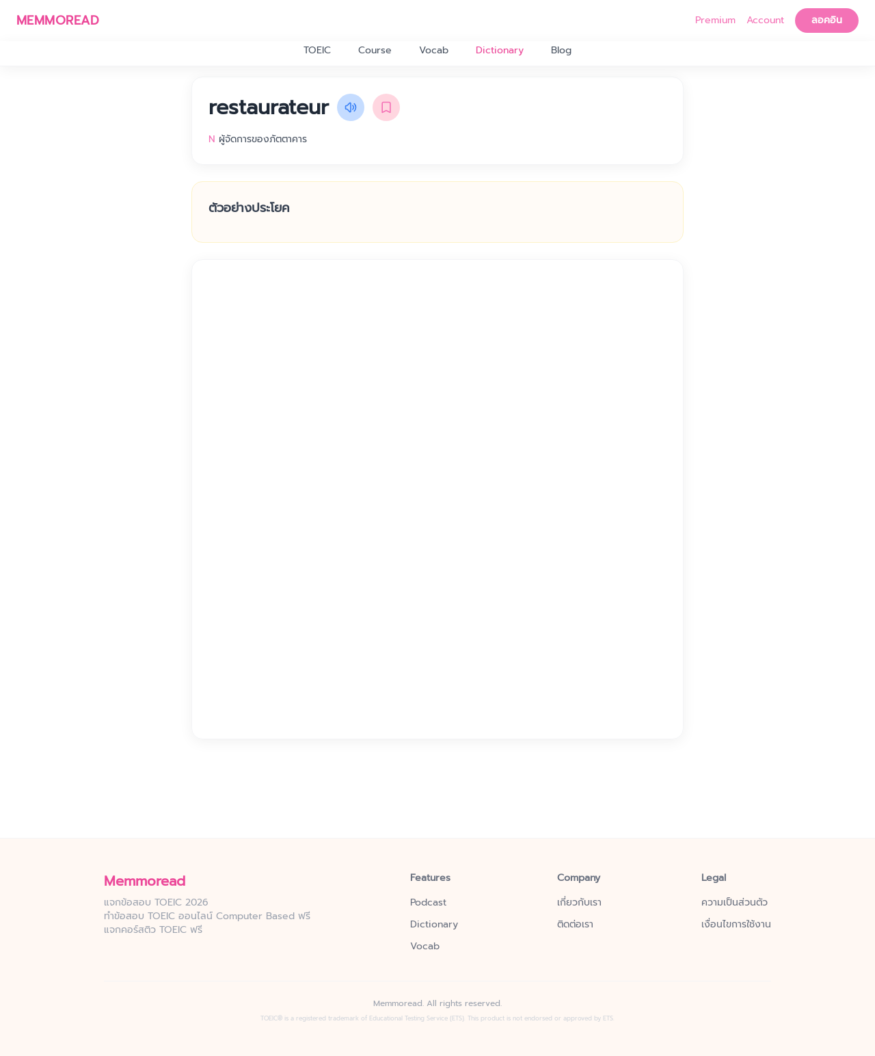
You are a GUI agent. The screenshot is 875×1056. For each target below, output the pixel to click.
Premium (715, 20)
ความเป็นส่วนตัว (734, 903)
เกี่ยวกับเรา (579, 903)
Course (375, 50)
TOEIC (317, 50)
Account (765, 20)
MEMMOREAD (57, 20)
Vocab (433, 50)
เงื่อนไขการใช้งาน (736, 925)
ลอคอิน (826, 20)
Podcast (428, 903)
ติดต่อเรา (575, 925)
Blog (561, 50)
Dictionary (500, 50)
